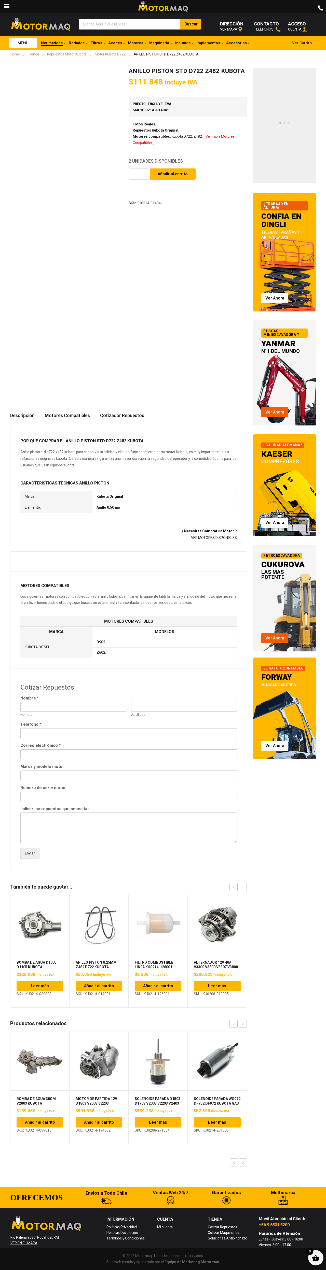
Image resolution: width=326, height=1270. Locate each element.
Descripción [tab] (22, 415)
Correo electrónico (40, 745)
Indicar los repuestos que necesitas (55, 809)
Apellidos (138, 715)
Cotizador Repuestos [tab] (122, 415)
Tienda (33, 54)
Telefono (30, 724)
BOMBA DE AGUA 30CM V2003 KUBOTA (36, 1101)
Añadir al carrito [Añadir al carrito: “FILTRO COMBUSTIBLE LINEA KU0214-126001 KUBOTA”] (158, 986)
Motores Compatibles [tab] (67, 415)
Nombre (29, 698)
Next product (243, 1162)
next (243, 887)
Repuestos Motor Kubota (67, 54)
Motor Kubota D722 (110, 54)
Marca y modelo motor (42, 766)
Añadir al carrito (173, 174)
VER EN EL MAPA (23, 1243)
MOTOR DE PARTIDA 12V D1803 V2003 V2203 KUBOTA (96, 1103)
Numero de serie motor (43, 788)
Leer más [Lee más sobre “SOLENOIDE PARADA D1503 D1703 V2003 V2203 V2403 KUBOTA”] (158, 1122)
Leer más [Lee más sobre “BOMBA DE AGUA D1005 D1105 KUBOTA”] (40, 986)
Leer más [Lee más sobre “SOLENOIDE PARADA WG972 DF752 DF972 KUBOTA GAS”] (217, 1122)
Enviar (30, 853)
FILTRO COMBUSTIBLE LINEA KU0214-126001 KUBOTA (154, 967)
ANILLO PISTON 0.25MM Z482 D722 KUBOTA (96, 965)
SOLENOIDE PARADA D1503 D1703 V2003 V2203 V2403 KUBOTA (157, 1103)
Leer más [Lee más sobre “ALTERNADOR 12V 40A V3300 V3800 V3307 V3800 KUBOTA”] (217, 986)
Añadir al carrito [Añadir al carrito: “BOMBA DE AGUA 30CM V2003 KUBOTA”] (40, 1122)
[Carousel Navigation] (238, 887)
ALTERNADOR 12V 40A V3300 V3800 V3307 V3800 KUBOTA (216, 967)
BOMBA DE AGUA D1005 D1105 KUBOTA (37, 965)
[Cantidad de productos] (139, 174)
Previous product (234, 1162)
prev (233, 887)
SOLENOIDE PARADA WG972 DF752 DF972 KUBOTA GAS (217, 1101)
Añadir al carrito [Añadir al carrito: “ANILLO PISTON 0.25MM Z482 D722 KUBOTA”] (99, 986)
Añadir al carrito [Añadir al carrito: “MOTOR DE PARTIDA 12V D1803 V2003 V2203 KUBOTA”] (99, 1122)
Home (15, 54)
